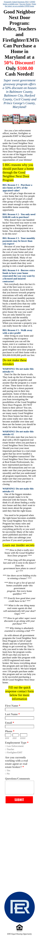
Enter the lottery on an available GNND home (20, 5)
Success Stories (25, 4)
